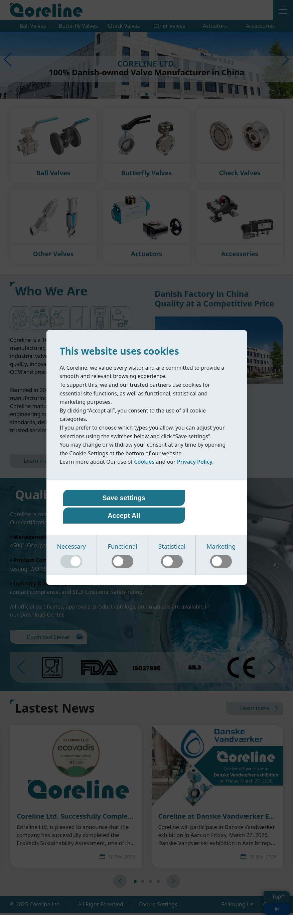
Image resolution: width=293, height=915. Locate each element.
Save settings (104, 507)
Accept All (189, 507)
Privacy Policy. (195, 471)
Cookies (144, 471)
